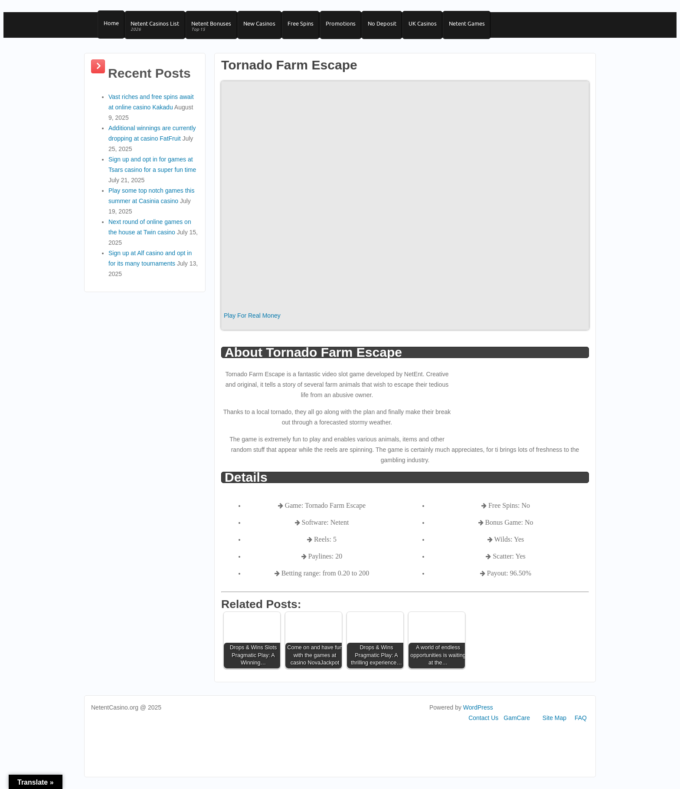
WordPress (478, 712)
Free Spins (308, 26)
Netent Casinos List (157, 29)
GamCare (516, 723)
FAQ (581, 723)
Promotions (350, 26)
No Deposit (393, 26)
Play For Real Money (252, 320)
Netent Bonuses (215, 29)
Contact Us (483, 723)
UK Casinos (436, 26)
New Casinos (265, 26)
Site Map (554, 723)
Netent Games (482, 26)
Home (111, 26)
